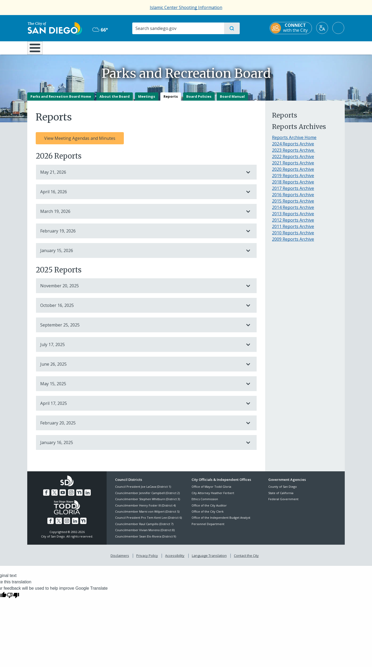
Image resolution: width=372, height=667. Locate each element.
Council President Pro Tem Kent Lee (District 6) (148, 521)
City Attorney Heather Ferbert (213, 497)
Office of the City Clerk (208, 515)
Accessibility (174, 559)
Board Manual (232, 100)
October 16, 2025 (141, 309)
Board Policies (198, 100)
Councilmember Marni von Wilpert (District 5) (147, 515)
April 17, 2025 (141, 407)
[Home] (37, 49)
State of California (280, 497)
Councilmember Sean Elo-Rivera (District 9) (145, 540)
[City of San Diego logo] (54, 28)
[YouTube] (63, 496)
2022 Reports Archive (293, 160)
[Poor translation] (13, 599)
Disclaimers (120, 559)
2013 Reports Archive (293, 217)
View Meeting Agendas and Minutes (79, 142)
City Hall (318, 47)
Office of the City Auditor (209, 509)
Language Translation (209, 559)
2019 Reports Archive (293, 179)
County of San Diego (282, 491)
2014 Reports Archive (293, 211)
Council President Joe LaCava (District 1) (143, 491)
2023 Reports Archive (293, 154)
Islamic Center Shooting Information (186, 7)
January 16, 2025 (141, 446)
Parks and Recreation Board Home (60, 100)
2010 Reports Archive (293, 236)
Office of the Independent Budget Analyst (221, 521)
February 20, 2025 (141, 427)
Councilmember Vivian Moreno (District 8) (145, 534)
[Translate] (323, 28)
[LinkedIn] (87, 496)
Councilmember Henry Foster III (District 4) (145, 509)
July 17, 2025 (141, 348)
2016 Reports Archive (293, 198)
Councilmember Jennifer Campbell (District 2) (147, 497)
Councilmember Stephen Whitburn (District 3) (147, 503)
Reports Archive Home (294, 141)
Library (215, 47)
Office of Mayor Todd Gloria (211, 491)
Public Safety (267, 47)
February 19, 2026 (141, 235)
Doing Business (167, 47)
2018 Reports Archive (293, 186)
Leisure (72, 47)
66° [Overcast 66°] (100, 29)
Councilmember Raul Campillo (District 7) (144, 528)
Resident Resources (121, 47)
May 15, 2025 (141, 388)
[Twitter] (54, 496)
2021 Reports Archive (293, 166)
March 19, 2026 (141, 215)
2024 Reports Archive (293, 147)
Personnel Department (208, 528)
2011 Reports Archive (293, 230)
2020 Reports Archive (293, 173)
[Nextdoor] (79, 496)
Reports (171, 100)
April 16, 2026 (141, 195)
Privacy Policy (147, 559)
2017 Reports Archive (293, 192)
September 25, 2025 (141, 329)
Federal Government (283, 503)
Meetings (146, 100)
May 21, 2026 (141, 176)
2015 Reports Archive (293, 205)
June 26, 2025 (141, 368)
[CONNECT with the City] (291, 28)
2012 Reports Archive (293, 224)
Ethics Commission (205, 503)
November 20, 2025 (141, 290)
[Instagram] (71, 496)
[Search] (178, 28)
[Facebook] (46, 496)
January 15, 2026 (141, 254)
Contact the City (246, 559)
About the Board (114, 100)
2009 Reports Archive (293, 243)
